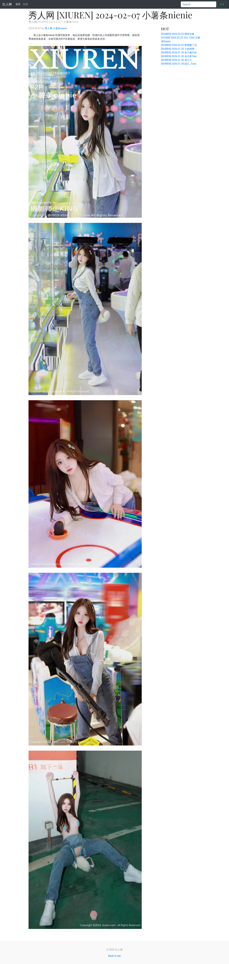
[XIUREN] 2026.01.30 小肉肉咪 (178, 48)
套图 (25, 4)
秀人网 (48, 28)
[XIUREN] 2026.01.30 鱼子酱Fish (179, 52)
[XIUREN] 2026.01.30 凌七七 (176, 60)
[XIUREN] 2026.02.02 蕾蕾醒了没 (179, 45)
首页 (19, 4)
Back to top (114, 955)
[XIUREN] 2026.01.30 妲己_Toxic (179, 63)
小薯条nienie (60, 28)
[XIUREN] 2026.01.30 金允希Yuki (179, 56)
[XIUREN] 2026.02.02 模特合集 (178, 33)
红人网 (7, 4)
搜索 (222, 4)
